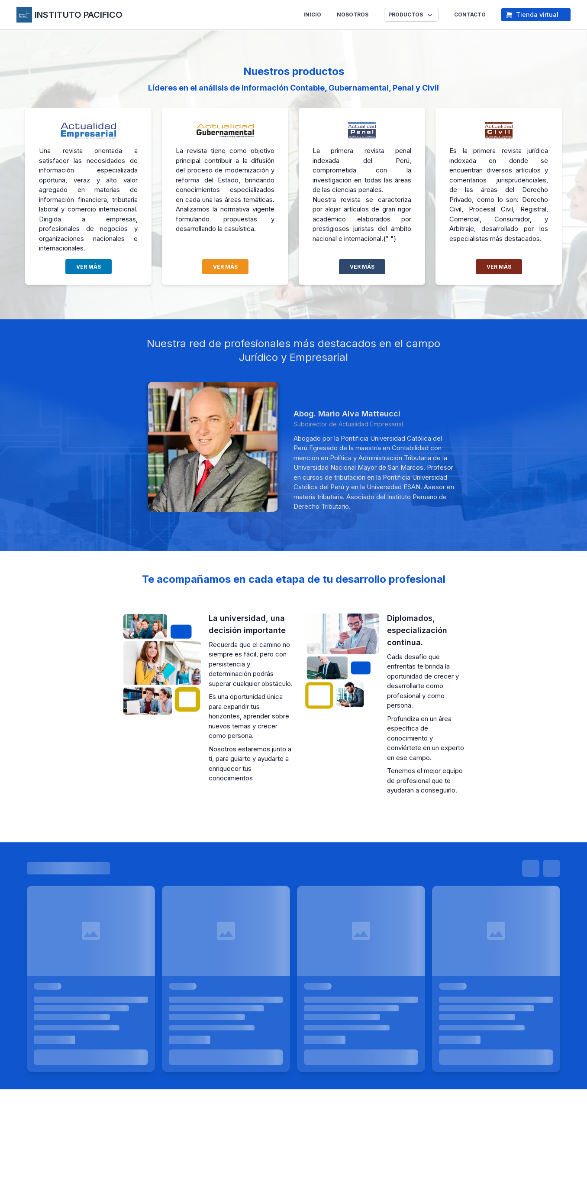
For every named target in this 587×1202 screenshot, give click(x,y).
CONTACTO (470, 14)
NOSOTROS (352, 14)
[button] (411, 15)
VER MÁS (88, 266)
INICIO (312, 14)
